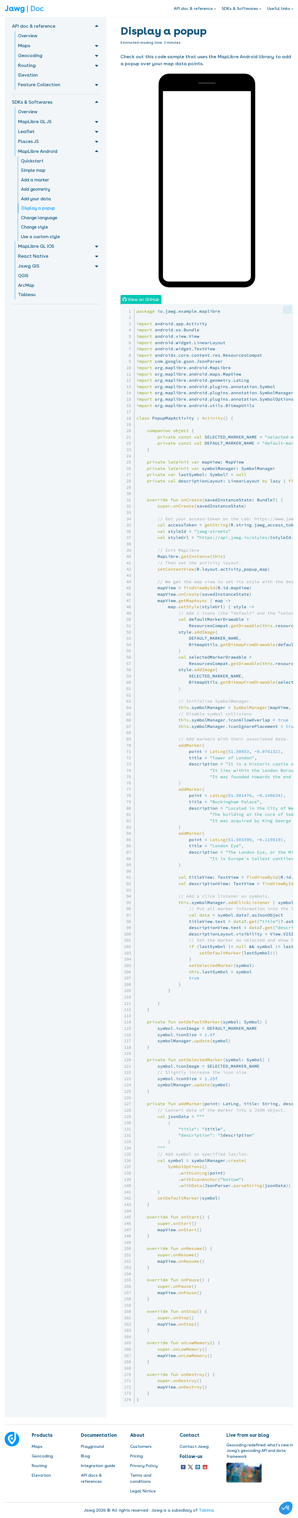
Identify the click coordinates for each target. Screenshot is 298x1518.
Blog (85, 1456)
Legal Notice (143, 1491)
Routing (39, 1465)
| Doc (24, 8)
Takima (206, 1510)
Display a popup (38, 208)
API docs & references (91, 1478)
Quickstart (32, 161)
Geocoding (42, 1456)
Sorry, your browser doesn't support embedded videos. (206, 113)
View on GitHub (143, 299)
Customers (141, 1446)
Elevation (28, 75)
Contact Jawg (194, 1446)
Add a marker (35, 180)
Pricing (136, 1456)
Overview (28, 35)
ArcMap (26, 285)
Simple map (33, 170)
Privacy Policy (144, 1465)
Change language (39, 217)
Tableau (27, 294)
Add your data (36, 198)
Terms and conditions (140, 1478)
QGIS (23, 275)
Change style (34, 227)
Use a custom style (40, 236)
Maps (37, 1446)
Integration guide (98, 1465)
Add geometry (35, 189)
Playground (92, 1446)
